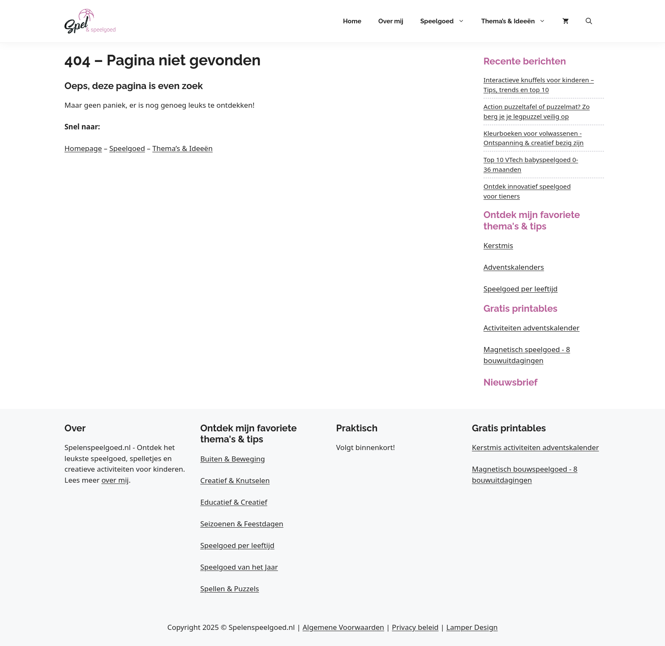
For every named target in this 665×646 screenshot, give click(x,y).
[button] (589, 21)
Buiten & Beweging (232, 459)
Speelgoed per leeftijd (520, 289)
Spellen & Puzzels (229, 588)
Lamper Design (471, 627)
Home (352, 21)
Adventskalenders (513, 267)
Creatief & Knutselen (235, 480)
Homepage (83, 148)
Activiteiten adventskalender (531, 328)
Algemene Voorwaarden (343, 627)
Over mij (390, 21)
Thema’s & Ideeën (517, 21)
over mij (115, 480)
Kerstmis (498, 245)
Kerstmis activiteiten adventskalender (535, 447)
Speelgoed (446, 21)
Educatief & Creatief (233, 502)
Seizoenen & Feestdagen (241, 524)
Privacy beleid (415, 627)
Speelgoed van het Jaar (239, 567)
